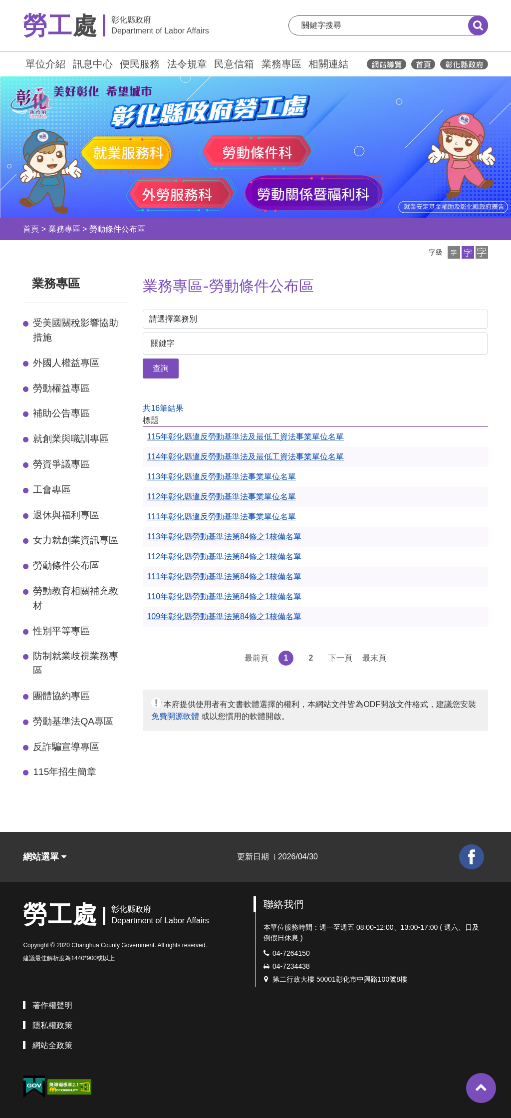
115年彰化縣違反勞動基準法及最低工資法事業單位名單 (245, 436)
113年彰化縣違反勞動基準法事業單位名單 (221, 476)
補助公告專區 (61, 413)
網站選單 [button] (44, 857)
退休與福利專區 (66, 515)
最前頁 (256, 658)
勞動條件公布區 (117, 229)
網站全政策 (52, 1045)
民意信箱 (234, 63)
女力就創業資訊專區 (75, 540)
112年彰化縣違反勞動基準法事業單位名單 (221, 496)
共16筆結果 (163, 408)
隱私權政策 (52, 1025)
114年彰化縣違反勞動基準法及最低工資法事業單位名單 (245, 456)
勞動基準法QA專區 (73, 721)
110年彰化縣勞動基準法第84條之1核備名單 (224, 596)
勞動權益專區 (61, 388)
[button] (454, 252)
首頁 (31, 229)
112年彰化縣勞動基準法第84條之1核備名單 (224, 556)
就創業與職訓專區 (71, 438)
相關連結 (328, 63)
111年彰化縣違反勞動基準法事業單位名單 (221, 516)
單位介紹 (45, 63)
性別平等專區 (61, 631)
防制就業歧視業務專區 (75, 663)
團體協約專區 (61, 696)
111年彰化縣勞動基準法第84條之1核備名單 (224, 576)
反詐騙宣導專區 (66, 747)
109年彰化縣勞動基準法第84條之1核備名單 (224, 616)
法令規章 (187, 63)
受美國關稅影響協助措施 (75, 330)
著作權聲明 (52, 1005)
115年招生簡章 (64, 771)
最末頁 (374, 658)
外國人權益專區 (66, 363)
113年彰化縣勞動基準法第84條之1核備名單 (224, 536)
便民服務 (140, 63)
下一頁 (340, 658)
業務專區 (281, 63)
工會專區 (52, 489)
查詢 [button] (161, 368)
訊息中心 (93, 63)
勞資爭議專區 (61, 464)
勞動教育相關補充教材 (75, 598)
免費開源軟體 (175, 716)
